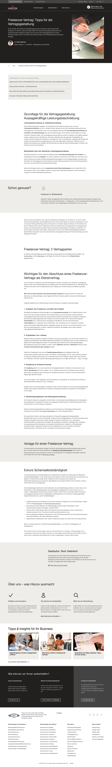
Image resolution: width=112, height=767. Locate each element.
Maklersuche (70, 751)
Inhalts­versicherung (13, 739)
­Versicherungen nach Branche (48, 724)
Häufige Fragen (96, 729)
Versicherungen (39, 7)
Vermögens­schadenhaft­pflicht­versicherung (19, 744)
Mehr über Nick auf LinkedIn (57, 565)
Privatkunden (28, 1)
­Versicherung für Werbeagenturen (49, 753)
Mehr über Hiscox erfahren (51, 616)
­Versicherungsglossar (97, 739)
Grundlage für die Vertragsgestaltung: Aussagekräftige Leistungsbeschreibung (39, 82)
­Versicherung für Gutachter (47, 734)
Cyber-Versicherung (13, 732)
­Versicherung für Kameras (47, 744)
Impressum (70, 746)
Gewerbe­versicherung (14, 736)
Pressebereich (96, 734)
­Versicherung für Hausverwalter (48, 736)
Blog (14, 65)
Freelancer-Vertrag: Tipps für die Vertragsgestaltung (32, 65)
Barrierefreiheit (71, 736)
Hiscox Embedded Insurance (75, 741)
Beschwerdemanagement (74, 727)
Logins (101, 1)
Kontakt (71, 763)
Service (92, 1)
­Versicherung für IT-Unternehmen (49, 741)
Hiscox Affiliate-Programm (74, 739)
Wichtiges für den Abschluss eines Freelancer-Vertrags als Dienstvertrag (36, 91)
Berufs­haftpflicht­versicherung (16, 729)
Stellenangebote (71, 755)
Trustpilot (59, 713)
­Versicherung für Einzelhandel (48, 732)
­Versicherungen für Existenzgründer (17, 746)
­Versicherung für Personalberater (49, 748)
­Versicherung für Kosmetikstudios (49, 746)
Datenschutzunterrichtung (74, 729)
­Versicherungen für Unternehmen (17, 724)
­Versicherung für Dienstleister (48, 729)
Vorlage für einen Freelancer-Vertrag (23, 96)
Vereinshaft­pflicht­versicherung (16, 741)
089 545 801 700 (13, 700)
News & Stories (96, 724)
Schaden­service (71, 753)
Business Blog (96, 727)
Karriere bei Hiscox (72, 748)
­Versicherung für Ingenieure (47, 739)
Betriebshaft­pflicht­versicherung (16, 727)
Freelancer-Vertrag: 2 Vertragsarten (23, 86)
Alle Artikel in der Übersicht (18, 662)
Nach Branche (53, 7)
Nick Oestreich (21, 42)
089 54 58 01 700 (96, 6)
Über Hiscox (66, 7)
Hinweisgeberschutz (72, 734)
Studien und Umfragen (98, 736)
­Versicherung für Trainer (46, 751)
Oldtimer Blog (95, 732)
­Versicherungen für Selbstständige (17, 748)
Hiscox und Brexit (72, 744)
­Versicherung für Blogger (46, 727)
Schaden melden (82, 1)
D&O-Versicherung (13, 734)
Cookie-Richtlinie (71, 732)
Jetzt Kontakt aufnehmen (50, 700)
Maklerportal (40, 1)
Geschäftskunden (15, 1)
